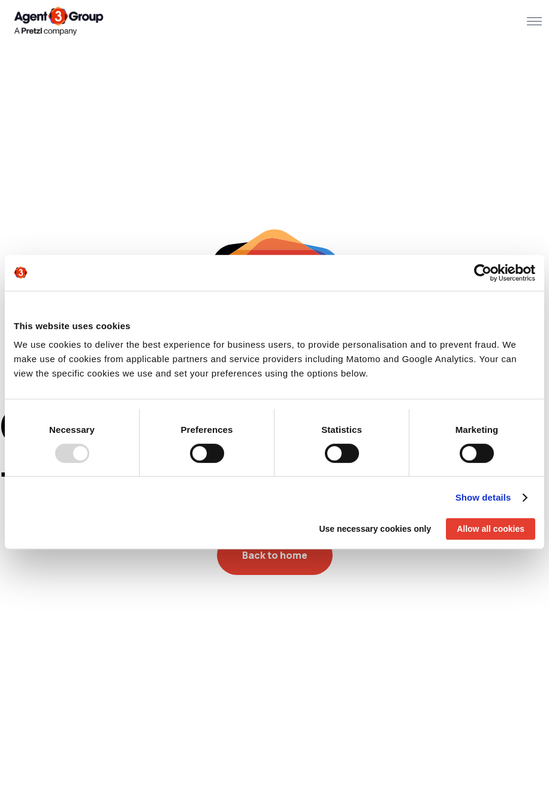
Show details (483, 497)
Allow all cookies (490, 529)
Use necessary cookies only (375, 529)
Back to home (274, 555)
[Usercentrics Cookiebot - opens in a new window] (482, 273)
